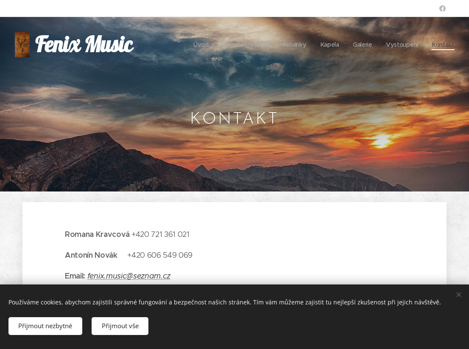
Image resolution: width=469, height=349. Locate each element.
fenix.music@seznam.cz (128, 276)
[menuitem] (200, 44)
